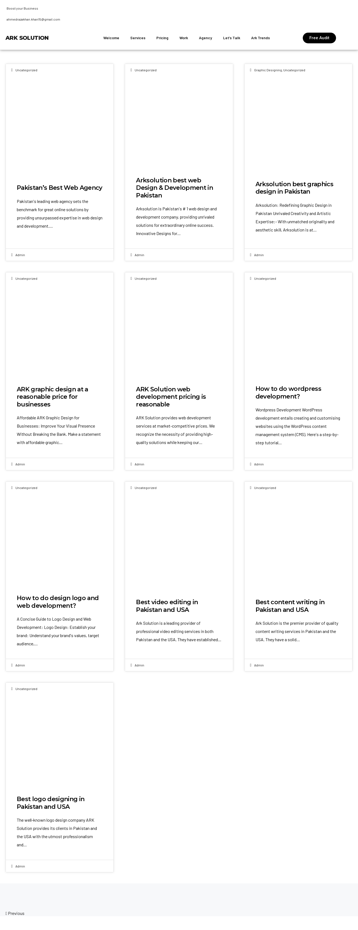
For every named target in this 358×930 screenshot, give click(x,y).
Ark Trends (260, 37)
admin (20, 255)
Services (137, 37)
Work (183, 37)
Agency (205, 37)
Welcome (111, 37)
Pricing (162, 37)
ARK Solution (27, 38)
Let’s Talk (231, 37)
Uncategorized (26, 70)
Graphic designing (268, 70)
